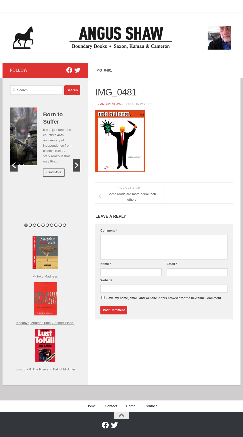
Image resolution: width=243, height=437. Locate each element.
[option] (45, 145)
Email (172, 264)
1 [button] (26, 225)
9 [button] (60, 225)
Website (106, 280)
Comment (108, 230)
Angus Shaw (110, 104)
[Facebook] (69, 70)
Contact (29, 6)
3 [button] (34, 225)
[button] (14, 165)
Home (11, 6)
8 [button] (55, 225)
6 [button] (47, 225)
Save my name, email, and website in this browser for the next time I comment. (164, 298)
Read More (53, 172)
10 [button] (64, 225)
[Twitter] (77, 70)
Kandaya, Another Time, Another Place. (45, 323)
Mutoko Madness (45, 276)
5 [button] (43, 225)
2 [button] (30, 225)
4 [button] (38, 225)
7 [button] (51, 225)
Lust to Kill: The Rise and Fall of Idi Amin (45, 369)
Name (105, 264)
